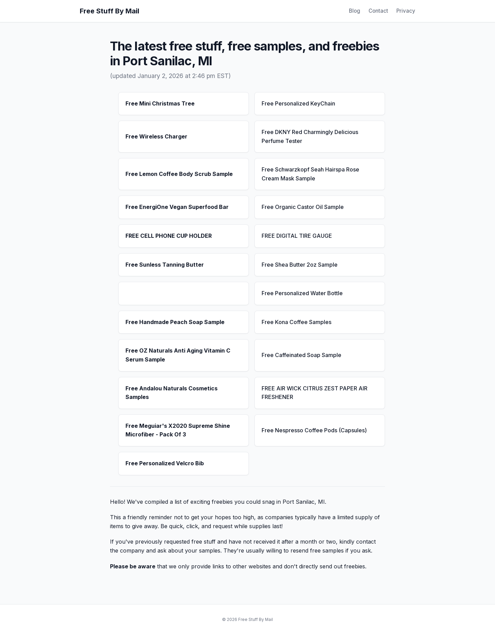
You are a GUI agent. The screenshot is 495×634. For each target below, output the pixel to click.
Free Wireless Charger (156, 136)
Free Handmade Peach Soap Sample (174, 322)
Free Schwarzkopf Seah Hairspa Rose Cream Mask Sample (310, 174)
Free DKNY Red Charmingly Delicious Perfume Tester (310, 136)
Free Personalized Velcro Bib (164, 463)
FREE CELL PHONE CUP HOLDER (168, 235)
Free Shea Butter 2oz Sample (300, 264)
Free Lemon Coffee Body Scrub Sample (179, 173)
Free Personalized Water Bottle (302, 293)
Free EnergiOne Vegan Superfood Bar (177, 206)
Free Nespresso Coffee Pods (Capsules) (314, 430)
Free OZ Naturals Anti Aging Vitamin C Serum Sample (177, 355)
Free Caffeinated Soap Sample (301, 355)
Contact (378, 11)
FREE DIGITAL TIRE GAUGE (297, 235)
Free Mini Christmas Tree (160, 103)
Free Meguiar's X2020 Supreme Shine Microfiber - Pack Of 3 (177, 430)
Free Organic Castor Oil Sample (303, 206)
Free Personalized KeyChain (298, 103)
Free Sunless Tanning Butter (164, 264)
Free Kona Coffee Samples (296, 322)
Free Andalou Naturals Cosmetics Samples (171, 393)
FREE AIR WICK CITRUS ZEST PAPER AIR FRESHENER (314, 393)
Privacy (405, 11)
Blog (354, 11)
